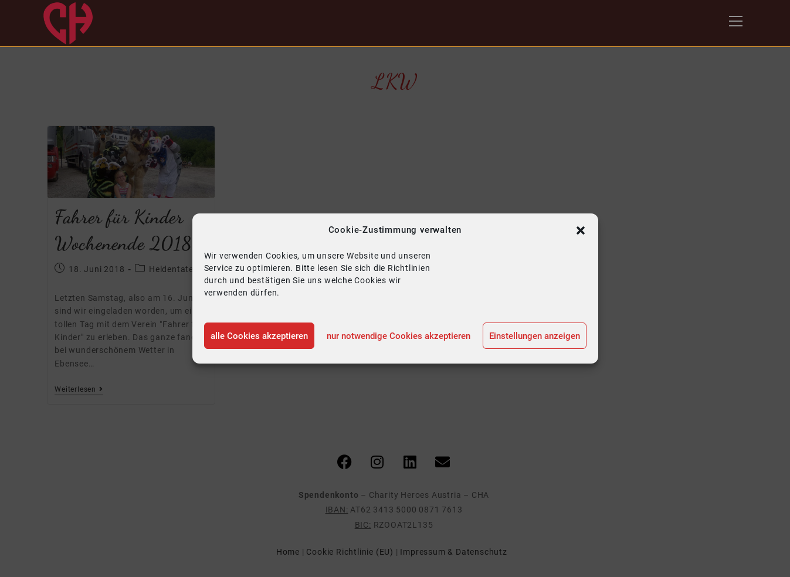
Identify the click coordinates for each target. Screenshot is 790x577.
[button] (580, 230)
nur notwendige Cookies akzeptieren (398, 336)
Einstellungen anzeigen (534, 336)
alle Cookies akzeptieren (259, 336)
